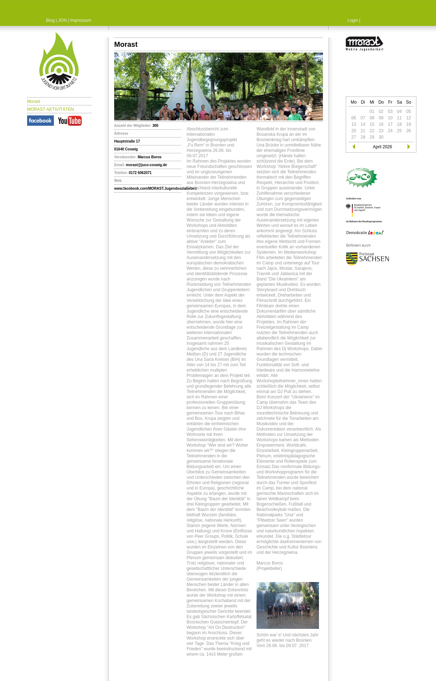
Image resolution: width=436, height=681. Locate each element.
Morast (33, 101)
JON (62, 20)
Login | (354, 20)
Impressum (80, 20)
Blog (50, 20)
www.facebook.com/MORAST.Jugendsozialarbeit (155, 188)
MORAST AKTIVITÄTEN (50, 109)
